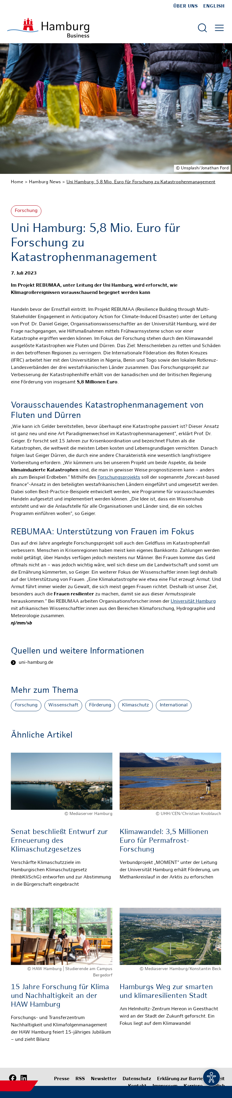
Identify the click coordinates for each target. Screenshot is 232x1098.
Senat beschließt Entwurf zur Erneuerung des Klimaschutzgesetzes (59, 841)
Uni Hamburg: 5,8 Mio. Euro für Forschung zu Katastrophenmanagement (140, 182)
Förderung (100, 705)
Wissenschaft (63, 705)
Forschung (26, 211)
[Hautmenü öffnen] (219, 27)
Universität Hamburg (193, 601)
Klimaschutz (135, 705)
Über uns (185, 6)
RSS (80, 1079)
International (174, 705)
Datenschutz (137, 1079)
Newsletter (104, 1079)
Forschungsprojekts (119, 477)
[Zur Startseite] (48, 27)
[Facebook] (12, 1078)
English (214, 6)
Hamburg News (45, 182)
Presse (61, 1079)
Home (17, 182)
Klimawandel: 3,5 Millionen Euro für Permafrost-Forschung (164, 841)
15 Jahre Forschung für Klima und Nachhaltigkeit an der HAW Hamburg (60, 996)
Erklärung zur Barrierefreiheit (191, 1079)
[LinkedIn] (23, 1078)
